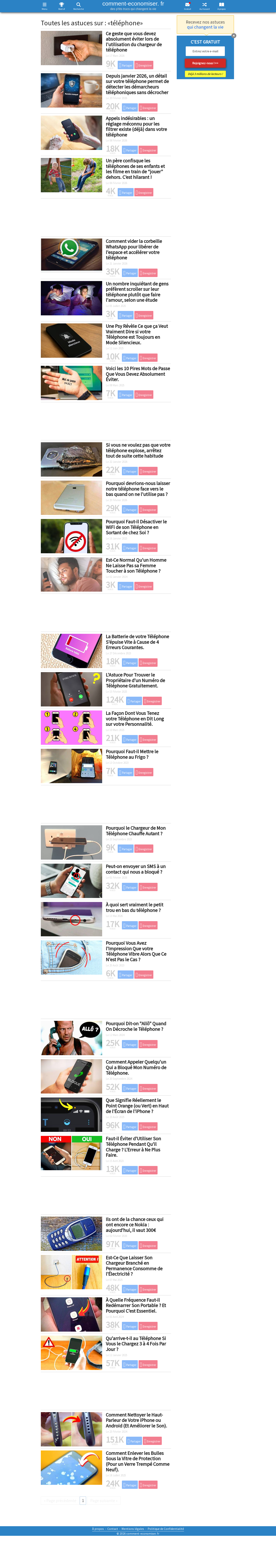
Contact (112, 1529)
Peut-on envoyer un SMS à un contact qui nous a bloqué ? (136, 869)
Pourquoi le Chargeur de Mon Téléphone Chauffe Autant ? (136, 831)
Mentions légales (133, 1529)
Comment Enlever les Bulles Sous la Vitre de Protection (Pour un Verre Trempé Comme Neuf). (137, 1461)
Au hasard (205, 8)
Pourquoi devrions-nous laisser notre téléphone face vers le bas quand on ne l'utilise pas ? (138, 488)
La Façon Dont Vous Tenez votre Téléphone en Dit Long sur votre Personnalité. (135, 718)
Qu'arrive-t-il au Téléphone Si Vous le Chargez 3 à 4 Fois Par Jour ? (136, 1343)
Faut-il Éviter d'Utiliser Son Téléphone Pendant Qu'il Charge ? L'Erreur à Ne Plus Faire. (133, 1146)
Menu (44, 8)
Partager (125, 65)
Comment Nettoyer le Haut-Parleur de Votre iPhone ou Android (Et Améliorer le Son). (136, 1420)
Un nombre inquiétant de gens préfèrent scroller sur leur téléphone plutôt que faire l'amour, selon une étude (137, 291)
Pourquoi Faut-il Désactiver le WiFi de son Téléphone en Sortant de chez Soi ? (136, 527)
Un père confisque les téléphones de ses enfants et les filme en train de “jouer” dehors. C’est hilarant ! (135, 168)
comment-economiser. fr (133, 5)
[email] (205, 51)
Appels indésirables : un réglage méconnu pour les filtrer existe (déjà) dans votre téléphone (136, 126)
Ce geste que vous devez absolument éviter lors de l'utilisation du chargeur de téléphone (134, 41)
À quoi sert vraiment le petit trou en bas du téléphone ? (134, 907)
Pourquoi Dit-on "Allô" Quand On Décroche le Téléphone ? (136, 1026)
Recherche (78, 8)
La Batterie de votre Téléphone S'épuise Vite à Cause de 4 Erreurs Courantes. (137, 641)
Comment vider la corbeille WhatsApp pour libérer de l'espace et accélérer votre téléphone (134, 249)
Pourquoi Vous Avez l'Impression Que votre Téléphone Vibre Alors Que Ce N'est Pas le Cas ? (136, 951)
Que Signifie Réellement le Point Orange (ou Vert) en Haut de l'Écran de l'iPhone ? (137, 1105)
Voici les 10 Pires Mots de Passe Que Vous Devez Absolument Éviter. (138, 373)
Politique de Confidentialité (166, 1529)
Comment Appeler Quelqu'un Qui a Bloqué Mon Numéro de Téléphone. (136, 1067)
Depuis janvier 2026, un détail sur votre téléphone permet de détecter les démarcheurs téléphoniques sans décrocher (137, 84)
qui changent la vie (205, 27)
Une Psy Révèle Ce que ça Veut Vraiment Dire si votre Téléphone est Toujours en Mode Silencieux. (137, 334)
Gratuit (187, 8)
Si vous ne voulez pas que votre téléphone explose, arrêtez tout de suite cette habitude (138, 450)
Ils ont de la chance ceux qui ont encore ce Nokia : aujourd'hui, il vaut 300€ (134, 1224)
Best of (61, 8)
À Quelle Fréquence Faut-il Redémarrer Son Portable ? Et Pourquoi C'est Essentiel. (136, 1305)
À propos (222, 8)
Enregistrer (144, 65)
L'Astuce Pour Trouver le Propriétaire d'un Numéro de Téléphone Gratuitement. (135, 680)
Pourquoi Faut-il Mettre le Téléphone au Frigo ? (132, 754)
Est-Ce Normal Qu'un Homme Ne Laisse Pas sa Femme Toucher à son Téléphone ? (136, 565)
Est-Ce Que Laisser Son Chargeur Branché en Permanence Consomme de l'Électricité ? (134, 1265)
